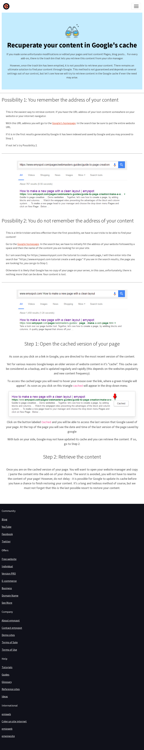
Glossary (7, 682)
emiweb (6, 714)
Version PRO (9, 573)
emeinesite (8, 736)
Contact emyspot (12, 627)
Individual (7, 566)
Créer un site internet (14, 721)
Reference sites (11, 689)
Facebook (7, 534)
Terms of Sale (10, 642)
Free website (9, 559)
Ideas (5, 696)
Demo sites (8, 635)
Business (7, 588)
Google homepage (28, 244)
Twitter (6, 541)
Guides (5, 674)
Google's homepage (64, 123)
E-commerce (9, 581)
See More (7, 602)
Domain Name (10, 595)
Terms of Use (9, 649)
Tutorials (7, 667)
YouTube (6, 526)
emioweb (7, 728)
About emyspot (11, 620)
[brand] (7, 6)
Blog (4, 519)
